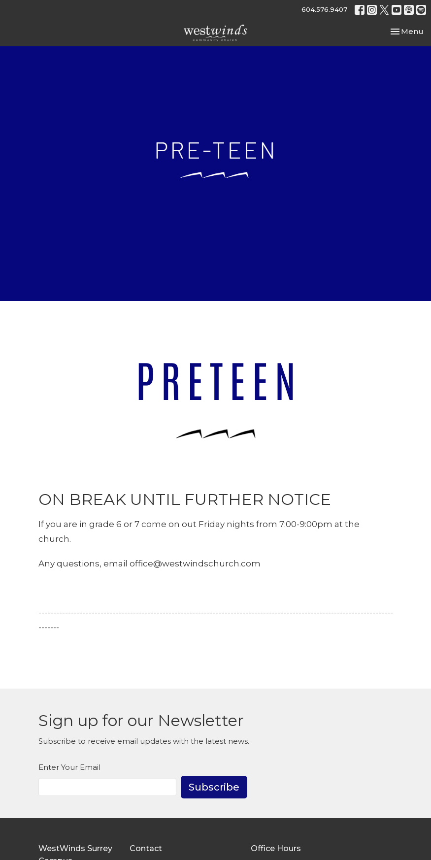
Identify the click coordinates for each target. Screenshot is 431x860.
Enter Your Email (69, 767)
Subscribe (214, 787)
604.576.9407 (324, 9)
